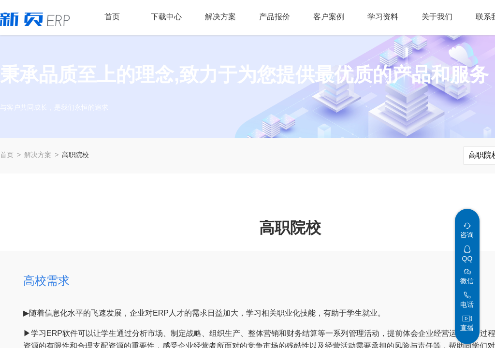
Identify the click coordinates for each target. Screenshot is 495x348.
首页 (7, 155)
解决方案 (37, 155)
